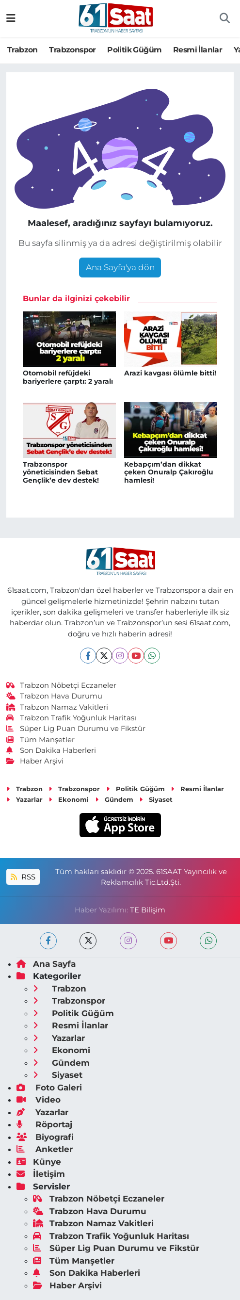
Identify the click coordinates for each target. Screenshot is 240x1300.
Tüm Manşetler (40, 739)
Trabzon (22, 49)
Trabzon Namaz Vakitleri (57, 707)
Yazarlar (24, 799)
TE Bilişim (147, 910)
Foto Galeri (49, 1087)
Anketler (44, 1149)
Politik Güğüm (134, 49)
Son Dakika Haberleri (51, 750)
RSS (23, 877)
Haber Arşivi (35, 761)
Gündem (114, 799)
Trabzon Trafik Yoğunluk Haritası (71, 718)
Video (38, 1100)
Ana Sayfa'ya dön (120, 267)
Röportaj (44, 1124)
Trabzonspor (72, 49)
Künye (38, 1162)
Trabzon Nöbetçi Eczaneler (61, 685)
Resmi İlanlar (197, 49)
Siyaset (156, 799)
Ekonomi (68, 799)
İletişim (40, 1174)
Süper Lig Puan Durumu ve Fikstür (76, 728)
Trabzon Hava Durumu (54, 696)
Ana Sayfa (46, 964)
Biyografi (45, 1137)
